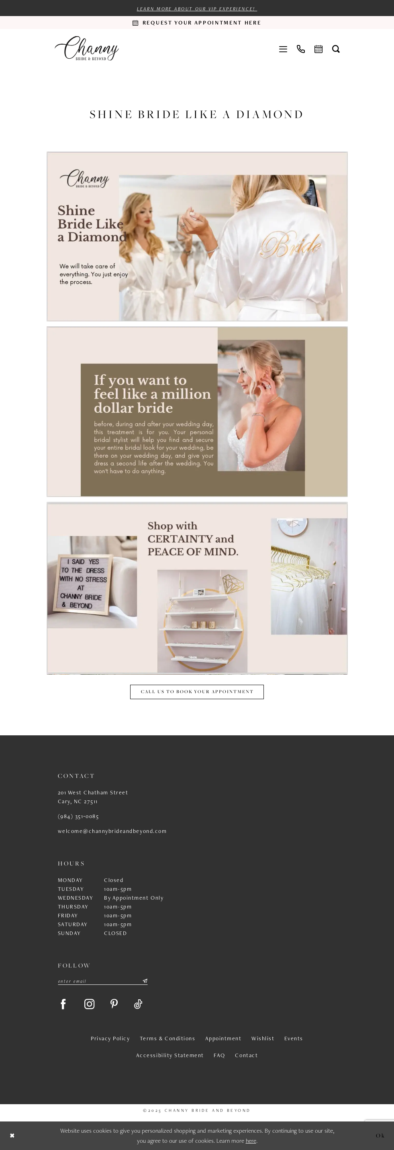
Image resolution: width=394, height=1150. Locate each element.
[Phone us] (301, 48)
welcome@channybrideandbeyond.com (112, 831)
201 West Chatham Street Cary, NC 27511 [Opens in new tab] (93, 797)
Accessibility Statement (170, 1055)
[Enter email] (103, 981)
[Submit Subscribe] (144, 981)
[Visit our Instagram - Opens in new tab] (90, 1004)
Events (293, 1038)
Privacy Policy (110, 1038)
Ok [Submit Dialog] (380, 1135)
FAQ (219, 1055)
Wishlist (262, 1038)
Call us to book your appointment (197, 692)
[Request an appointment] (197, 22)
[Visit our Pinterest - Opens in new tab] (115, 1004)
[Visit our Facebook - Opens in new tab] (63, 1004)
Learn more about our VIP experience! (197, 9)
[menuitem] (283, 48)
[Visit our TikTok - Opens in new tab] (139, 1004)
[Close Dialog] (12, 1136)
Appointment (223, 1038)
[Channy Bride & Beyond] (87, 48)
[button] (283, 48)
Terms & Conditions (167, 1038)
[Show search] (336, 48)
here (251, 1141)
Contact (246, 1055)
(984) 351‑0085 (78, 816)
